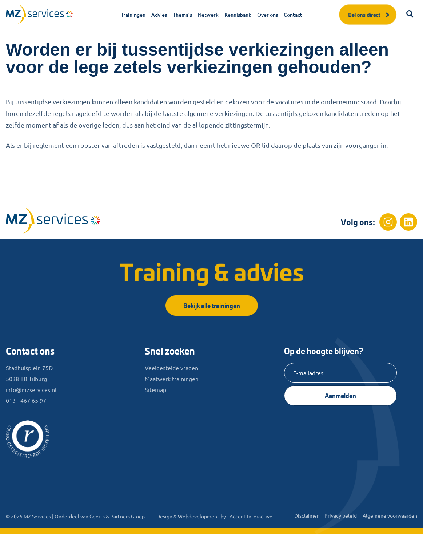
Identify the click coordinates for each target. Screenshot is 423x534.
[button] (410, 14)
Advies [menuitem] (159, 14)
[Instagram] (388, 222)
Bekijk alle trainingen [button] (211, 305)
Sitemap (155, 389)
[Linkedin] (408, 222)
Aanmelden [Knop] (340, 395)
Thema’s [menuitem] (182, 14)
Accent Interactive (251, 516)
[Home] (53, 221)
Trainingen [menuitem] (133, 14)
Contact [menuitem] (293, 14)
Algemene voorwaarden (390, 515)
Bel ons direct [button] (369, 14)
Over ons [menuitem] (267, 14)
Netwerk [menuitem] (208, 14)
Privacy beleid (340, 515)
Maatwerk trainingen (172, 378)
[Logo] (39, 14)
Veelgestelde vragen (171, 367)
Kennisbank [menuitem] (237, 14)
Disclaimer (306, 515)
